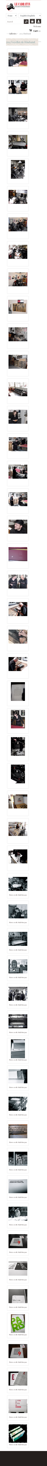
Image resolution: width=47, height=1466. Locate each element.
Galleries (12, 33)
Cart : (36, 30)
